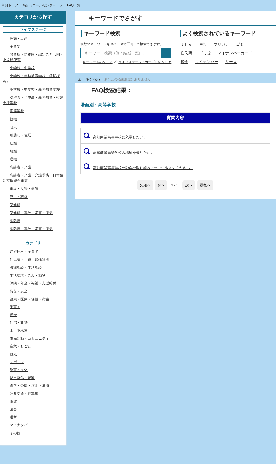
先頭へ (145, 185)
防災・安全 (19, 291)
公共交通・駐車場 (24, 394)
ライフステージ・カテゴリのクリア (144, 62)
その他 (15, 433)
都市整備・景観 (22, 378)
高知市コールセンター (39, 5)
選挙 (13, 417)
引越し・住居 (20, 135)
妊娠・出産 (19, 38)
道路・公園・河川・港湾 (29, 386)
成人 (13, 127)
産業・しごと (20, 346)
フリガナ (221, 44)
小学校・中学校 (22, 68)
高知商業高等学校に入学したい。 (115, 137)
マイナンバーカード (234, 53)
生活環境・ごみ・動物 (28, 275)
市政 (13, 401)
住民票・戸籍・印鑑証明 (29, 260)
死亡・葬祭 (19, 197)
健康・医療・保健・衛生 (29, 299)
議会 (13, 409)
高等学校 (17, 111)
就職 (13, 119)
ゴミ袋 (205, 53)
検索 (166, 53)
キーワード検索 (102, 33)
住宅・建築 (19, 322)
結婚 (13, 143)
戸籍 (203, 44)
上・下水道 (19, 330)
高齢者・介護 (20, 167)
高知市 (6, 5)
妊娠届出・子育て (24, 252)
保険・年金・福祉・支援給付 (33, 283)
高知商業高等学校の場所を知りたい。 (118, 152)
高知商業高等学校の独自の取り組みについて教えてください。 (138, 168)
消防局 (15, 221)
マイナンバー (206, 62)
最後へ (205, 185)
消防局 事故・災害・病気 (31, 229)
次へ (188, 185)
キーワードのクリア (98, 62)
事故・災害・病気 (24, 189)
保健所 (15, 205)
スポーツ (17, 362)
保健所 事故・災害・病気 (31, 213)
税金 (184, 62)
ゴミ (240, 44)
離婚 (13, 151)
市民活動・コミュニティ (29, 338)
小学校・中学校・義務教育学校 (35, 89)
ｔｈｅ (186, 44)
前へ (160, 185)
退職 (13, 159)
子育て (15, 46)
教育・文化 (19, 370)
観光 (13, 354)
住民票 (186, 53)
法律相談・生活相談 (26, 267)
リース (231, 62)
